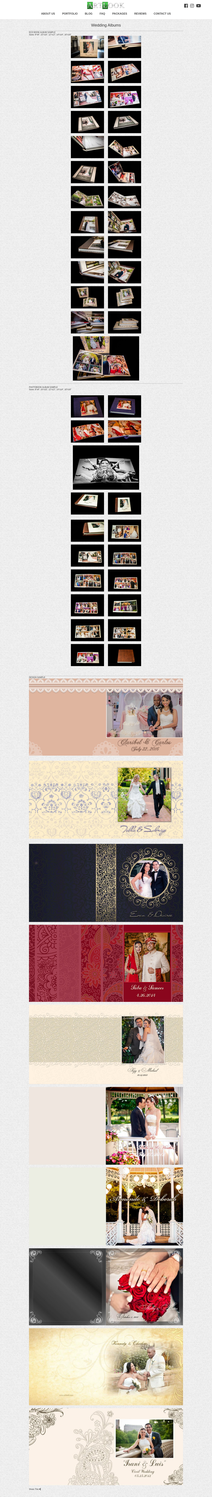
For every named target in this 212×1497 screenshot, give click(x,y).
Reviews (140, 13)
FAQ (102, 13)
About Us (48, 13)
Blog (88, 13)
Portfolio (70, 13)
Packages (119, 13)
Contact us (162, 13)
